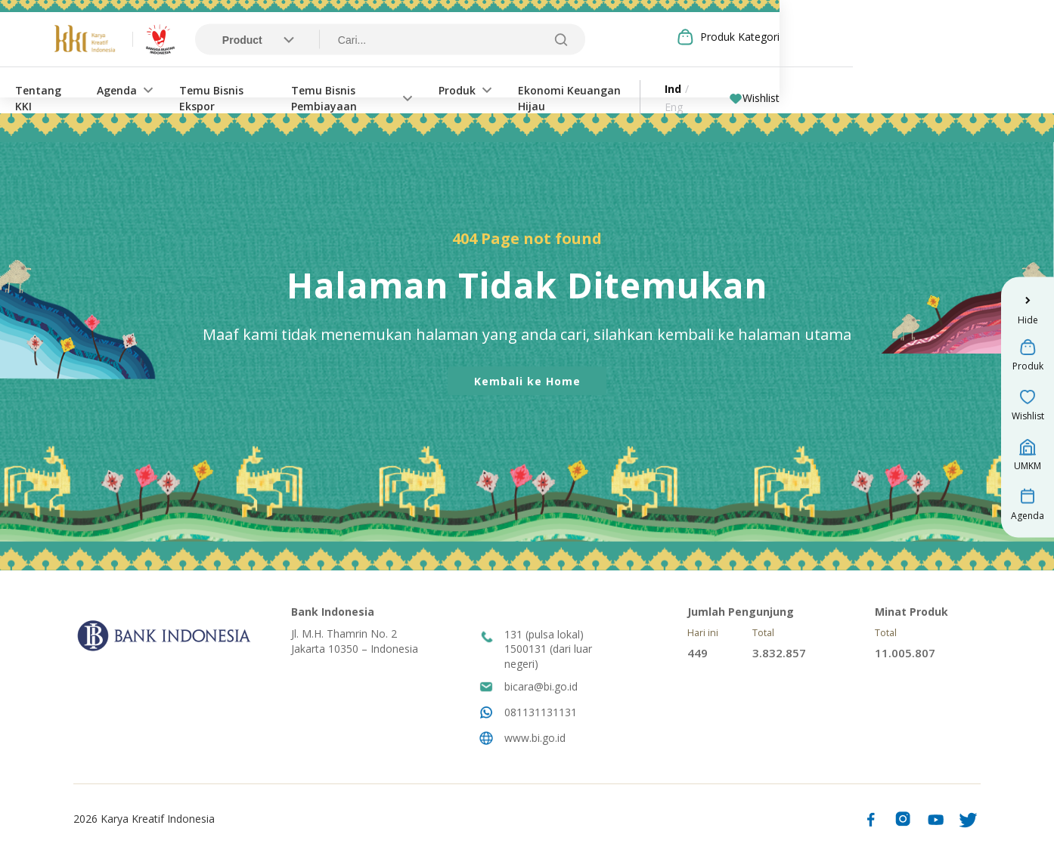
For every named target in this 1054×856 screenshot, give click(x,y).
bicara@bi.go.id (541, 688)
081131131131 (540, 713)
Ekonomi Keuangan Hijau (731, 89)
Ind (847, 89)
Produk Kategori (929, 37)
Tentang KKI (132, 89)
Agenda (215, 89)
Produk (604, 89)
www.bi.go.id (535, 739)
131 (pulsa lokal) (544, 636)
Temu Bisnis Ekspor (328, 89)
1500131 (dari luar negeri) (548, 658)
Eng (875, 89)
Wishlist (939, 90)
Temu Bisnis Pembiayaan (477, 89)
